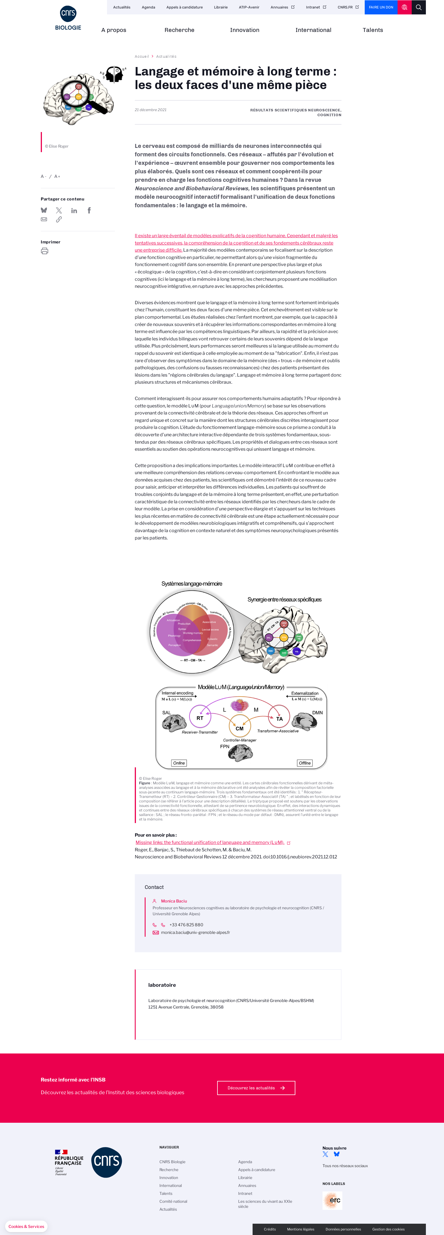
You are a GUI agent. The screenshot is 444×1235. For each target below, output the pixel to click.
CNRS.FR (345, 7)
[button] (26, 1226)
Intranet (313, 7)
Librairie (221, 7)
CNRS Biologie (172, 1162)
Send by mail (44, 219)
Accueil (142, 56)
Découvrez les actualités (251, 1088)
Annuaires (279, 7)
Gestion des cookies (388, 1229)
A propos (113, 30)
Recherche (180, 30)
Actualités (122, 7)
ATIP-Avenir (249, 7)
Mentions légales (300, 1229)
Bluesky (336, 1154)
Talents (373, 30)
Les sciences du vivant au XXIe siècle (265, 1204)
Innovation (244, 30)
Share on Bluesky (44, 210)
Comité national (173, 1201)
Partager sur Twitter (59, 210)
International (314, 30)
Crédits (270, 1229)
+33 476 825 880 (191, 924)
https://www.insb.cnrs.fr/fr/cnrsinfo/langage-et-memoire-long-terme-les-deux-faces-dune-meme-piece (59, 219)
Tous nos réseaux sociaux (345, 1165)
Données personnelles (343, 1229)
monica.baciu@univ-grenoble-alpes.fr (195, 932)
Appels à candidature (184, 7)
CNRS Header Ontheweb (405, 7)
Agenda (148, 7)
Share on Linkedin (74, 210)
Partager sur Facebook (89, 210)
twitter (325, 1154)
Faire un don (381, 7)
